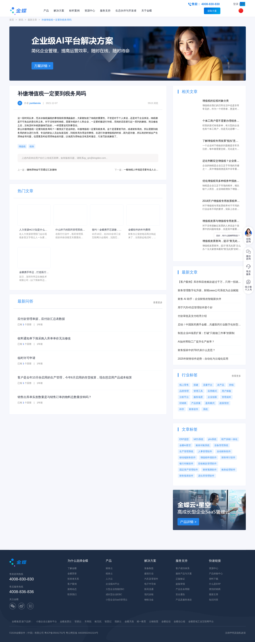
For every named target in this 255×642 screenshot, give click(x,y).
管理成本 (226, 397)
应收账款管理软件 (207, 463)
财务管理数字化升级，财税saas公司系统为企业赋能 (208, 290)
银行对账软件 (186, 463)
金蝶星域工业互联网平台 (201, 621)
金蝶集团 (16, 621)
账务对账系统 (203, 445)
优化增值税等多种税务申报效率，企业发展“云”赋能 (219, 181)
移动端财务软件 (187, 457)
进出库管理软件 (206, 475)
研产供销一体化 (229, 439)
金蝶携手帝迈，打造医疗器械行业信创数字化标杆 (33, 273)
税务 (32, 146)
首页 (11, 19)
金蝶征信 (166, 621)
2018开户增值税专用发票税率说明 (221, 201)
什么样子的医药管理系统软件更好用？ (69, 230)
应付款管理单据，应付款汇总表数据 (41, 319)
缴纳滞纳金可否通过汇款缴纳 (42, 169)
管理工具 (198, 391)
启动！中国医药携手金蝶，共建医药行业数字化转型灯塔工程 (209, 325)
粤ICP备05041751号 (54, 632)
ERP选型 (184, 439)
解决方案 (59, 10)
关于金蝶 (146, 10)
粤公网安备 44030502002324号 (82, 632)
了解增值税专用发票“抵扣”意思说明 (220, 141)
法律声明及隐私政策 (235, 632)
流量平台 (207, 385)
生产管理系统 (186, 451)
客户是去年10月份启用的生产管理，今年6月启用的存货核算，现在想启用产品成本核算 (75, 378)
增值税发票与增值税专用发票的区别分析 (220, 221)
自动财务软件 (224, 451)
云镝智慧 (153, 621)
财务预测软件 (210, 469)
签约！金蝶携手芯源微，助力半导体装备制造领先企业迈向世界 (106, 230)
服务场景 (198, 397)
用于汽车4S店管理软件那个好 (195, 307)
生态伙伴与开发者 (125, 10)
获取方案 (212, 11)
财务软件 (193, 409)
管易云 (78, 621)
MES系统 (198, 439)
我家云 (118, 621)
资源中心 (90, 10)
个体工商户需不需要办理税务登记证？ (220, 121)
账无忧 (98, 621)
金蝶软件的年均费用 (140, 229)
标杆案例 (74, 10)
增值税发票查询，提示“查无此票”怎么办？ (219, 241)
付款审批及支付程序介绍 (192, 316)
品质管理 (184, 391)
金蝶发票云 (65, 621)
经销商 (182, 403)
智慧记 (108, 621)
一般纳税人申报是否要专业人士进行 (141, 169)
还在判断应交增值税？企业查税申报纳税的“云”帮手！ (220, 161)
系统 (205, 409)
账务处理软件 (228, 469)
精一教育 (141, 621)
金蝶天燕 (129, 621)
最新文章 (32, 19)
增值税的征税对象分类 (215, 100)
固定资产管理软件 (188, 469)
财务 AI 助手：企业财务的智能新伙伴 (199, 299)
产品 (46, 10)
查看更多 (157, 303)
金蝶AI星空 (185, 445)
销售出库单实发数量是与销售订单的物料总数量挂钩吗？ (54, 397)
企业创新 (212, 397)
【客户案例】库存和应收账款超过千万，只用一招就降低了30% (209, 282)
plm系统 (212, 439)
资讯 (21, 19)
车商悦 (88, 621)
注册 (242, 4)
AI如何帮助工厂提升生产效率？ (196, 341)
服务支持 (105, 10)
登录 (235, 4)
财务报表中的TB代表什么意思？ (196, 350)
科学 (181, 409)
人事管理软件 (205, 451)
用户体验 (226, 391)
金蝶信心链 (179, 621)
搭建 (196, 385)
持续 (231, 385)
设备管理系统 (221, 445)
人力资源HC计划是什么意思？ (33, 230)
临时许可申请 (26, 358)
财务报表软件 (186, 475)
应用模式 (212, 391)
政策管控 (224, 403)
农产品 (220, 385)
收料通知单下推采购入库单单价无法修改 (44, 339)
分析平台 (184, 397)
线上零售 (184, 385)
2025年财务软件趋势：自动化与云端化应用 (203, 358)
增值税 (22, 146)
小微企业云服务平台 (46, 621)
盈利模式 (210, 403)
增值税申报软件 (208, 457)
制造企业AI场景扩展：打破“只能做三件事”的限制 (206, 333)
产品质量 (195, 403)
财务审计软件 (228, 457)
